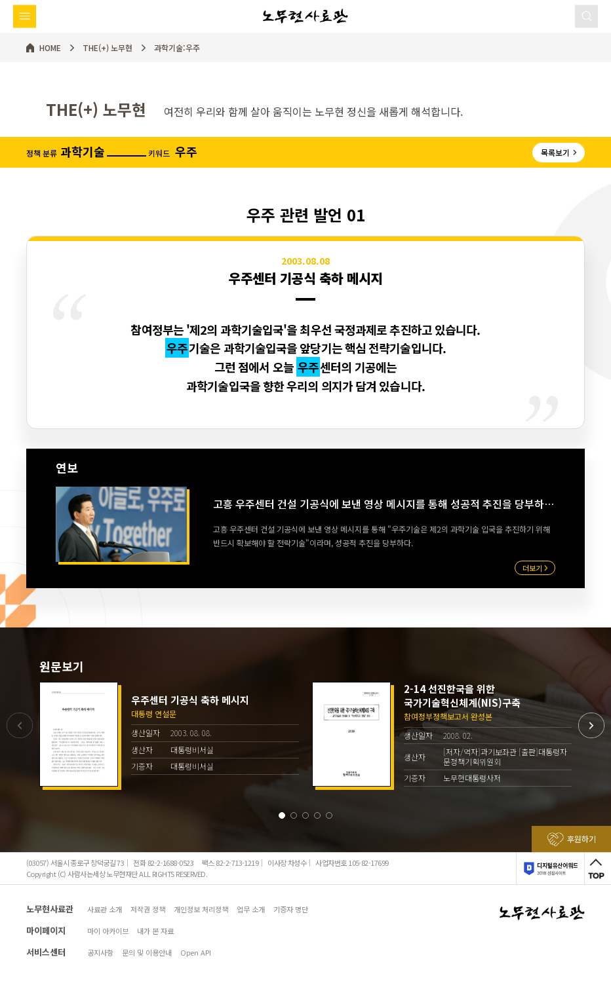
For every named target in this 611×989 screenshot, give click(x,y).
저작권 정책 (147, 909)
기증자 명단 (290, 909)
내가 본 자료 (155, 931)
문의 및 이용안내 (147, 952)
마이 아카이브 (107, 931)
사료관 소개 (104, 909)
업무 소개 (251, 909)
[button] (282, 815)
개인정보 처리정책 (201, 909)
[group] (169, 734)
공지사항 (100, 952)
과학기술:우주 (177, 48)
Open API (195, 952)
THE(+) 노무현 (107, 48)
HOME (50, 48)
